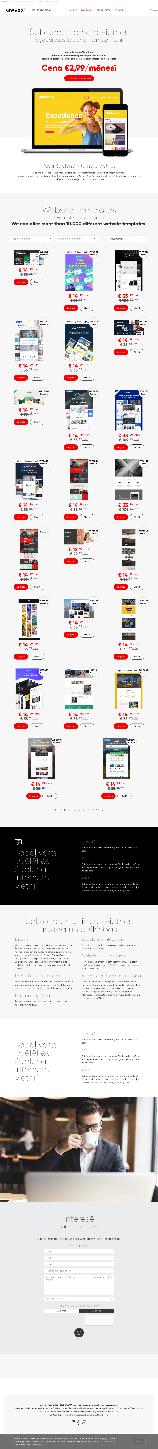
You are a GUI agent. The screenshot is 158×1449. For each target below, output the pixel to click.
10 (97, 810)
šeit (40, 1444)
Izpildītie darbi (103, 10)
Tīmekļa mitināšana (114, 1408)
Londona (90, 1415)
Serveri (102, 1408)
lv (151, 10)
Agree (140, 1441)
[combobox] (79, 1299)
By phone (96, 1311)
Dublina (98, 1415)
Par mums (73, 10)
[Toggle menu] (38, 10)
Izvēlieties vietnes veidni (79, 78)
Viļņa (71, 1415)
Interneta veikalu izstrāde (41, 1408)
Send (79, 1339)
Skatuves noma (112, 1412)
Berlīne (105, 1415)
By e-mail (61, 1311)
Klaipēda (77, 1415)
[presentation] (65, 1320)
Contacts (53, 1415)
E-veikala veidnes (60, 1408)
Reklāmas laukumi (61, 1412)
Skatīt (37, 282)
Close (151, 1441)
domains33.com (129, 1408)
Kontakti (119, 10)
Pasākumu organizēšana (94, 1412)
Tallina (65, 1415)
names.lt (140, 1408)
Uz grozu (21, 282)
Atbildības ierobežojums (106, 1405)
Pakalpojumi (31, 2)
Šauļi (84, 1415)
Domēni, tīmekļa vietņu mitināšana (84, 1408)
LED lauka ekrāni (46, 1412)
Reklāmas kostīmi (77, 1412)
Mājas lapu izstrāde (17, 2)
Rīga (60, 1415)
